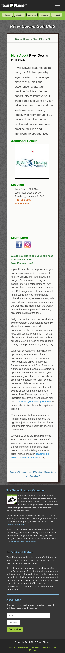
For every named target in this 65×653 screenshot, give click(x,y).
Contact (35, 647)
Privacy (33, 650)
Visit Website (22, 203)
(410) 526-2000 (23, 200)
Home (12, 647)
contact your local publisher (35, 401)
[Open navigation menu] (57, 5)
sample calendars (16, 525)
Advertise (23, 647)
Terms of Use (49, 647)
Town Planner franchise (23, 542)
